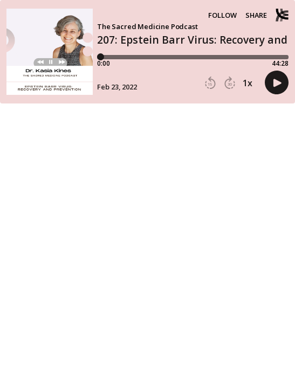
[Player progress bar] (193, 57)
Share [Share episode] (256, 15)
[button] (210, 83)
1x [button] (247, 83)
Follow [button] (222, 15)
